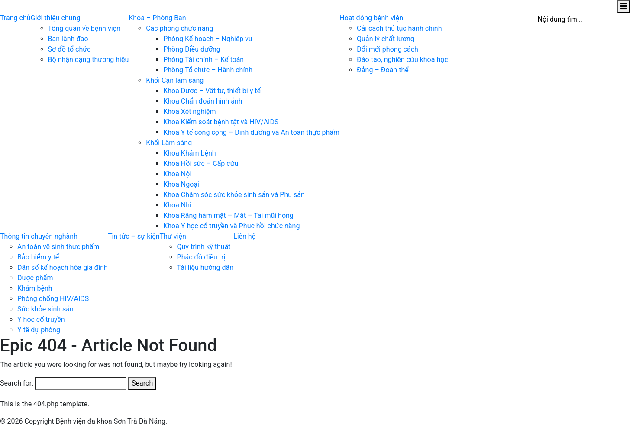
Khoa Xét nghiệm (189, 111)
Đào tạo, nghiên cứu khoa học (402, 59)
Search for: (16, 383)
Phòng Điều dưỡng (191, 49)
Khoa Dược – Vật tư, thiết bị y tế (212, 91)
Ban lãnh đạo (68, 39)
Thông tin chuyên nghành (39, 236)
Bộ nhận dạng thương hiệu (88, 59)
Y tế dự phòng (38, 330)
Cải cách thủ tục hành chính (399, 28)
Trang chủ (15, 18)
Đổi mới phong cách (387, 49)
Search (142, 383)
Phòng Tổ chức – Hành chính (207, 70)
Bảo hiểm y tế (38, 257)
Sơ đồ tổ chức (69, 49)
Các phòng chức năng (179, 28)
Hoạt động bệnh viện (371, 18)
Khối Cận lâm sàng (175, 80)
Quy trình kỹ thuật (204, 247)
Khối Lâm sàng (169, 143)
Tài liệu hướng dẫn (205, 267)
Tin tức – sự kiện (134, 236)
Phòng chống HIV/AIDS (53, 299)
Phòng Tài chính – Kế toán (203, 59)
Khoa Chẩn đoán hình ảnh (202, 101)
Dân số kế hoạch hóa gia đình (62, 267)
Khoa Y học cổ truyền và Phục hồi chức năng (231, 226)
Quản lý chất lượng (385, 39)
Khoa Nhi (177, 205)
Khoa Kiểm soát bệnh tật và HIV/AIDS (220, 122)
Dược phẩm (35, 278)
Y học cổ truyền (41, 319)
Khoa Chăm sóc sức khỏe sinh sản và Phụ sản (234, 195)
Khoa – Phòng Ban (157, 18)
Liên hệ (244, 236)
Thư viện (173, 236)
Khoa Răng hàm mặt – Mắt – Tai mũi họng (228, 215)
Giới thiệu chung (56, 18)
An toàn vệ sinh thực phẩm (58, 247)
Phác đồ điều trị (201, 257)
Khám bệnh (34, 288)
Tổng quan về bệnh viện (84, 28)
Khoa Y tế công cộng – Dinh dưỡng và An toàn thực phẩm (251, 132)
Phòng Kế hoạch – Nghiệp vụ (207, 39)
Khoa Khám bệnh (189, 153)
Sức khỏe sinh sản (45, 309)
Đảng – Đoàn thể (383, 70)
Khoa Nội (177, 174)
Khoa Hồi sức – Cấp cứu (200, 163)
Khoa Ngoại (181, 184)
